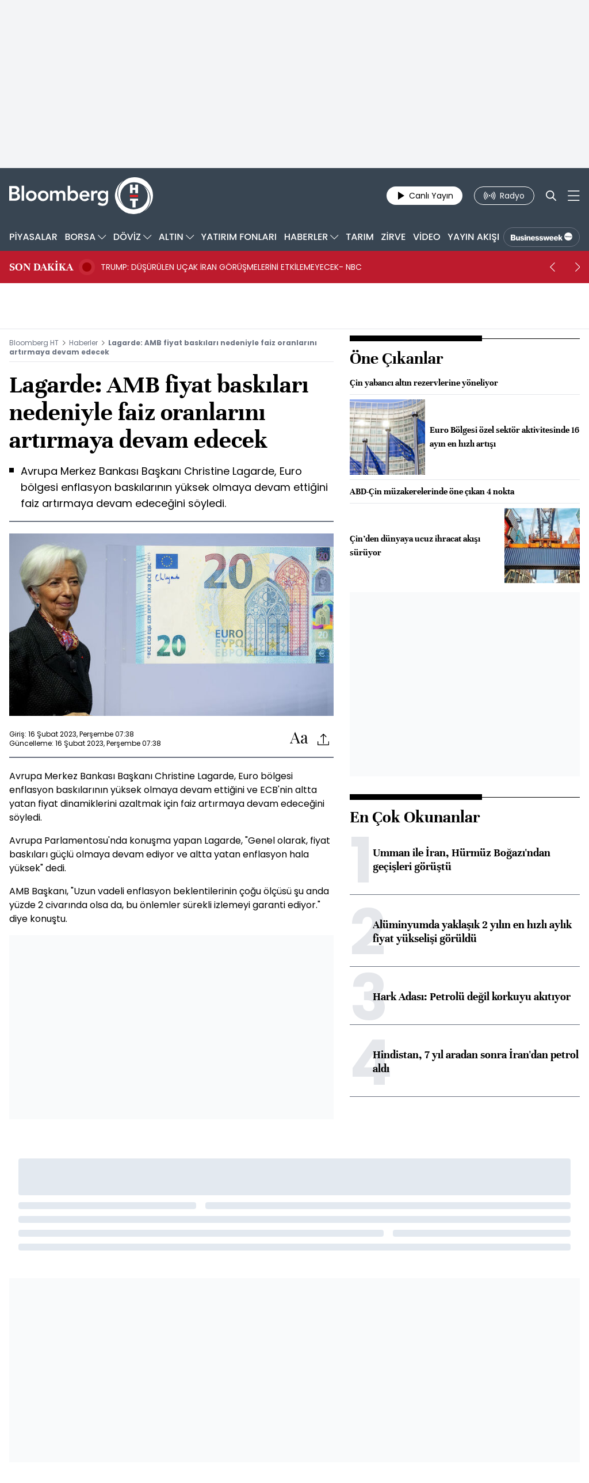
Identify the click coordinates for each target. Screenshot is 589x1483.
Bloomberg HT (34, 343)
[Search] (551, 196)
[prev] (552, 267)
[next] (577, 267)
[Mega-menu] (574, 196)
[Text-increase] (299, 739)
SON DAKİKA (41, 267)
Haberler (83, 343)
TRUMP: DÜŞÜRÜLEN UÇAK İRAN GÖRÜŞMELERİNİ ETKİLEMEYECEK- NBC (231, 267)
